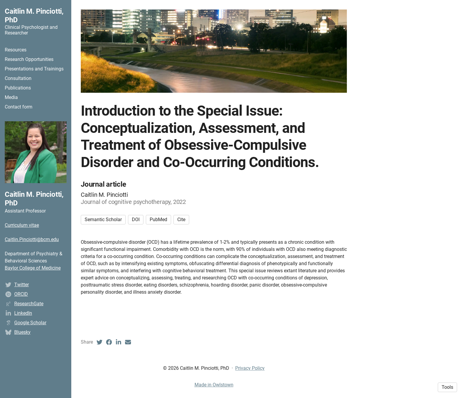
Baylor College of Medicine (33, 268)
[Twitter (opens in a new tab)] (99, 342)
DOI (136, 219)
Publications (18, 88)
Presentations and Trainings (34, 69)
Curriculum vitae (22, 225)
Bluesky (22, 332)
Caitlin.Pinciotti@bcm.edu (32, 239)
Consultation (18, 78)
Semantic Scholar (103, 219)
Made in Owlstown (214, 385)
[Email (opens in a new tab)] (128, 342)
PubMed (158, 219)
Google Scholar (30, 322)
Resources (15, 50)
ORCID (21, 294)
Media (11, 97)
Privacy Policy (250, 368)
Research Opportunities (29, 59)
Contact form (18, 107)
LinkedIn (23, 313)
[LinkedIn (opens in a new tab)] (118, 342)
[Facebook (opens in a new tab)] (109, 342)
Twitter (21, 284)
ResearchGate (28, 303)
